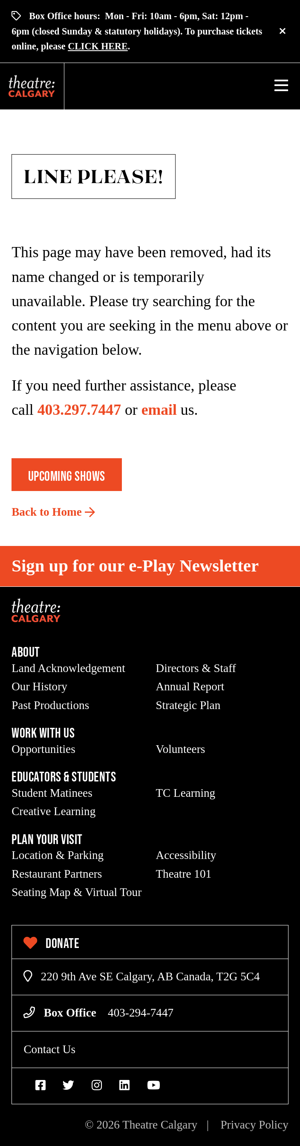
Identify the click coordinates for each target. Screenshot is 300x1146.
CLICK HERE (98, 46)
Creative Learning (53, 811)
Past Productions (50, 705)
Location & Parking (58, 855)
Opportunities (43, 749)
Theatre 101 (184, 873)
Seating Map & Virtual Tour (76, 892)
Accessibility (186, 855)
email (159, 409)
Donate (51, 943)
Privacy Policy (254, 1124)
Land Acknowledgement (68, 668)
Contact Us (49, 1049)
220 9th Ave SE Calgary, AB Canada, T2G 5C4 (141, 976)
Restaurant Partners (57, 873)
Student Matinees (52, 793)
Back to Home (47, 512)
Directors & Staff (196, 668)
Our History (39, 686)
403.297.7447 (79, 409)
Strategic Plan (188, 705)
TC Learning (186, 793)
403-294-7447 (140, 1012)
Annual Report (190, 686)
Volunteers (180, 749)
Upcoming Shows (66, 475)
